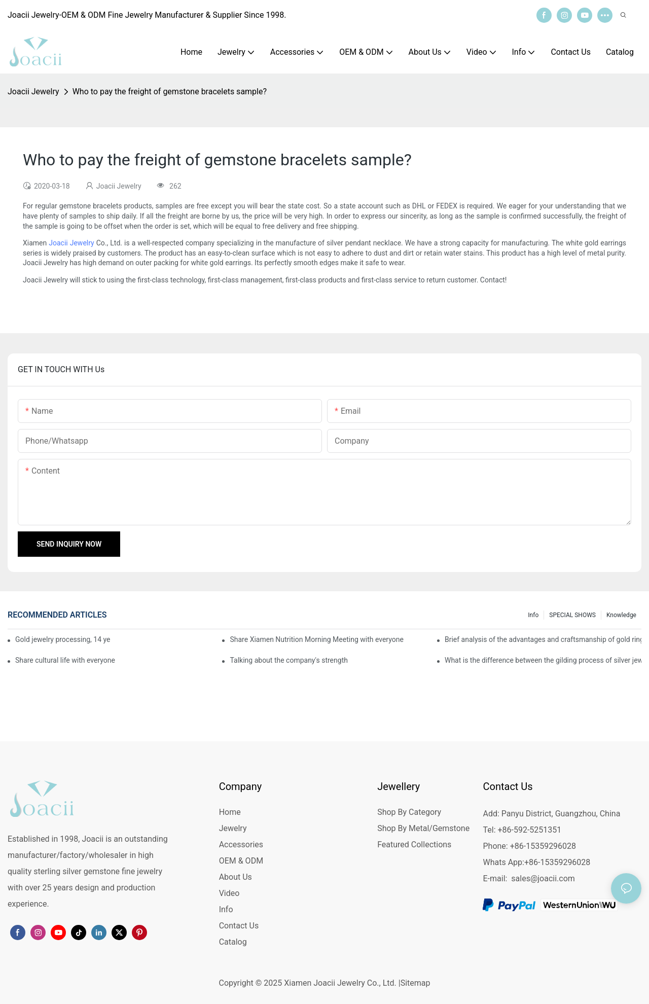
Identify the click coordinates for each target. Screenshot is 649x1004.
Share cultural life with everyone (65, 660)
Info (533, 615)
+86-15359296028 (557, 862)
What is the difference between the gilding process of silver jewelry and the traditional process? (543, 660)
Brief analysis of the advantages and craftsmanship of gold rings (543, 639)
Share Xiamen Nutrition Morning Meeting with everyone (316, 639)
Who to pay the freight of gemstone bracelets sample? (170, 91)
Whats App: (503, 862)
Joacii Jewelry (33, 91)
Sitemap (415, 983)
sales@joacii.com (543, 878)
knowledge (621, 615)
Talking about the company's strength (288, 660)
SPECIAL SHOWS (572, 615)
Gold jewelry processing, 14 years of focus (62, 639)
